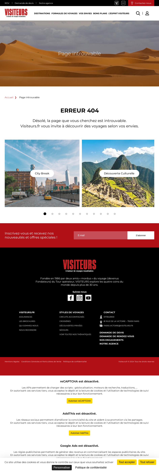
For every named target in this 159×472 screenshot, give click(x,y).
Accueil (9, 97)
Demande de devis (24, 3)
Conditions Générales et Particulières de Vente (41, 361)
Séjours (63, 330)
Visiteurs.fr (27, 312)
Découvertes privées (70, 325)
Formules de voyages (64, 13)
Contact (109, 312)
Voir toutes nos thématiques (75, 334)
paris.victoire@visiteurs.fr (124, 3)
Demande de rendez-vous (117, 336)
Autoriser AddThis (79, 433)
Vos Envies (85, 13)
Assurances (25, 317)
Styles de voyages (71, 312)
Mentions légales (12, 361)
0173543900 (109, 317)
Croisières (65, 321)
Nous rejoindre (27, 330)
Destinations (42, 13)
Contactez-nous (143, 3)
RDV (7, 3)
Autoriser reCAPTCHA (79, 401)
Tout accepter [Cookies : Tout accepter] (127, 462)
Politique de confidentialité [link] (91, 467)
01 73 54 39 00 (118, 3)
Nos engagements (111, 340)
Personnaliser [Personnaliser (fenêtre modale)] (62, 467)
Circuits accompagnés (71, 317)
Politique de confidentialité (75, 361)
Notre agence (46, 3)
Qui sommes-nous (28, 325)
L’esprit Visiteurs (119, 13)
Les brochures (27, 321)
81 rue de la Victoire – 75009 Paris (121, 321)
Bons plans (100, 13)
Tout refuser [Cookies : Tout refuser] (147, 462)
